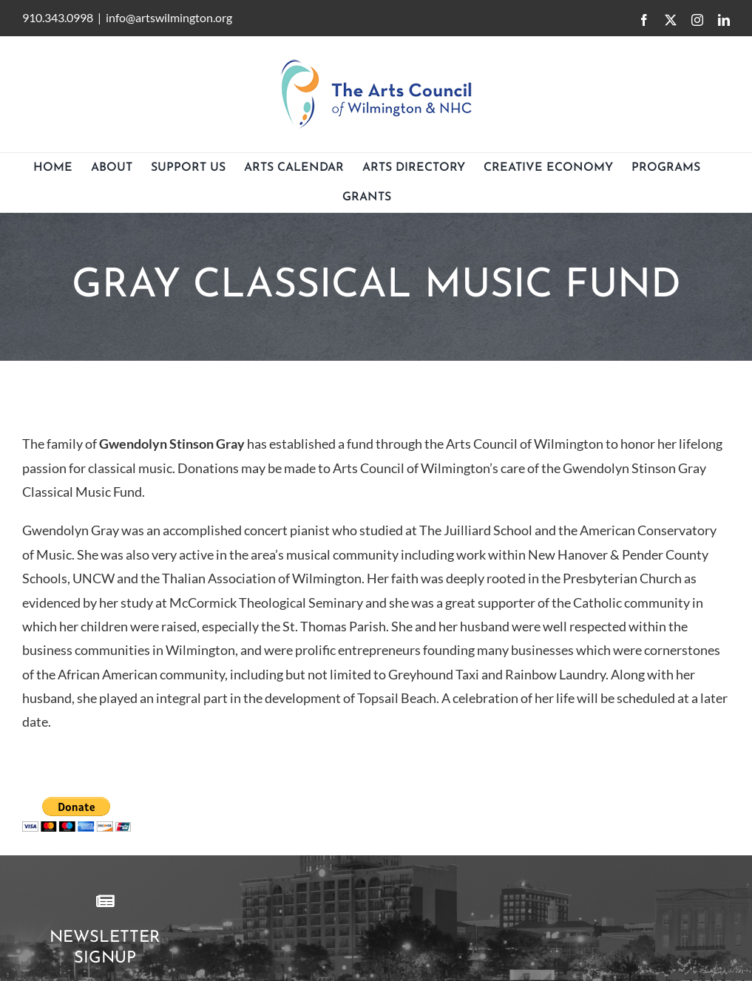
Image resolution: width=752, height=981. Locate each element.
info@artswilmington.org (169, 17)
